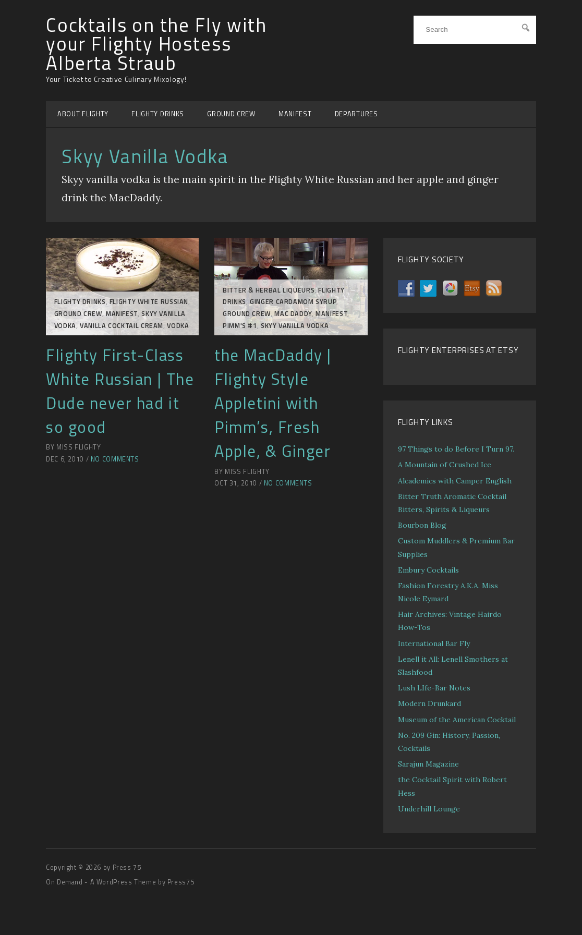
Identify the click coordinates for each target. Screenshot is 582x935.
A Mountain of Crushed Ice (444, 464)
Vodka (178, 326)
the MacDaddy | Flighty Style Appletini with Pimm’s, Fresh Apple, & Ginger (273, 403)
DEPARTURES (356, 114)
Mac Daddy (293, 314)
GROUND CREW (231, 114)
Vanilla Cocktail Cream (121, 326)
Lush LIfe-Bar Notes (434, 688)
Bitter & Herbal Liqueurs (268, 290)
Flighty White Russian (149, 302)
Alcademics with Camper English (455, 480)
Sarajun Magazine (428, 764)
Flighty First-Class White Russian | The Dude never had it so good (120, 391)
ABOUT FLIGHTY (82, 114)
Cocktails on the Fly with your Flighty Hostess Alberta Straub (156, 44)
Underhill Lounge (429, 808)
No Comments (115, 459)
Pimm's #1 (240, 326)
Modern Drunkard (429, 703)
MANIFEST (295, 114)
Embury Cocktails (428, 570)
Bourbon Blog (422, 525)
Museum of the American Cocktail (457, 719)
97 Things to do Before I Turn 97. (456, 449)
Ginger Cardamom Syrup (293, 302)
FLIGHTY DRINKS (157, 114)
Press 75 (127, 867)
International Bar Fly (434, 643)
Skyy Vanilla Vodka (295, 326)
